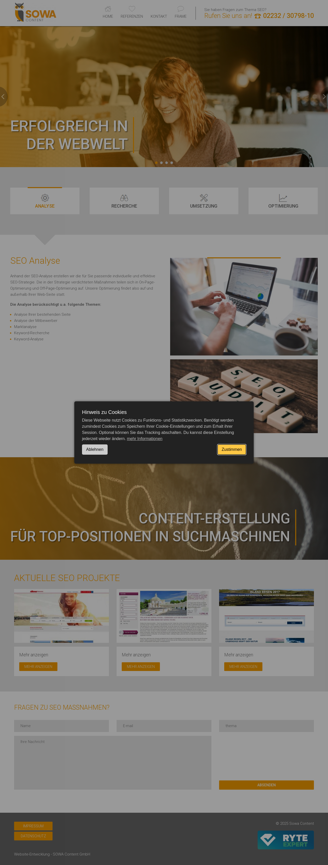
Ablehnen (95, 449)
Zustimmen (232, 449)
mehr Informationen (144, 438)
